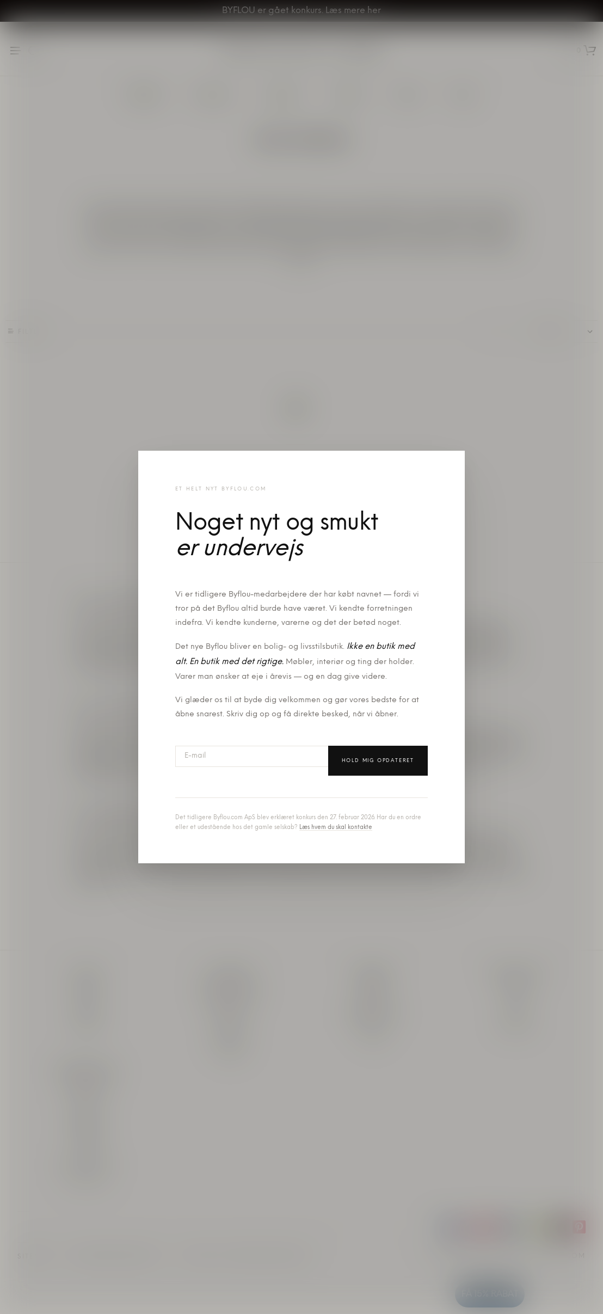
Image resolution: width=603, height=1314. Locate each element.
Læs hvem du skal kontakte (335, 828)
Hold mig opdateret (378, 760)
